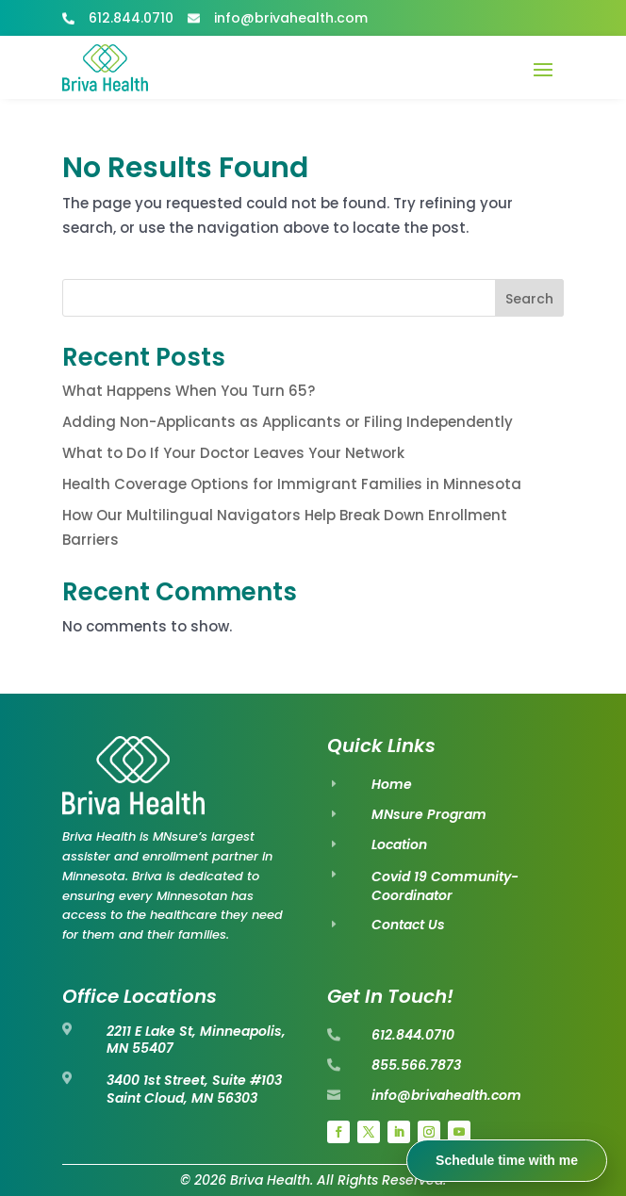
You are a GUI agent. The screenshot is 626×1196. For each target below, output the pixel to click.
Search (529, 298)
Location (399, 844)
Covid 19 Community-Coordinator (445, 886)
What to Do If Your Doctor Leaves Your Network (233, 453)
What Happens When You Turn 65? (188, 391)
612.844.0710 (412, 1034)
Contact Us (408, 924)
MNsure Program (428, 814)
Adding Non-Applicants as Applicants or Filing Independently (287, 422)
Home (391, 784)
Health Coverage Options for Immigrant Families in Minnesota (291, 484)
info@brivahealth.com (446, 1095)
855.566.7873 (416, 1065)
